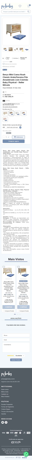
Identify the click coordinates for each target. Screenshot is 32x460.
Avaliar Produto (16, 360)
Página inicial (8, 58)
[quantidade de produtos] (6, 137)
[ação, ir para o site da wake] (24, 457)
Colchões (15, 58)
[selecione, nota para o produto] (20, 355)
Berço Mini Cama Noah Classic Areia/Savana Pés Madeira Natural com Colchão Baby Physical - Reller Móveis (23, 288)
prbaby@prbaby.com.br (8, 379)
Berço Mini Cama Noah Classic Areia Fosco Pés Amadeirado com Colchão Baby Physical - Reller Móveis (8, 286)
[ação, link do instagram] (6, 422)
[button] (16, 52)
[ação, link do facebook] (2, 422)
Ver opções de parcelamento (10, 106)
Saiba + (9, 133)
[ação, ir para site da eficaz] (18, 457)
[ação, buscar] (28, 11)
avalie (11, 61)
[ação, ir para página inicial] (6, 373)
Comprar (8, 307)
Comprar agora (13, 141)
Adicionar (18, 137)
